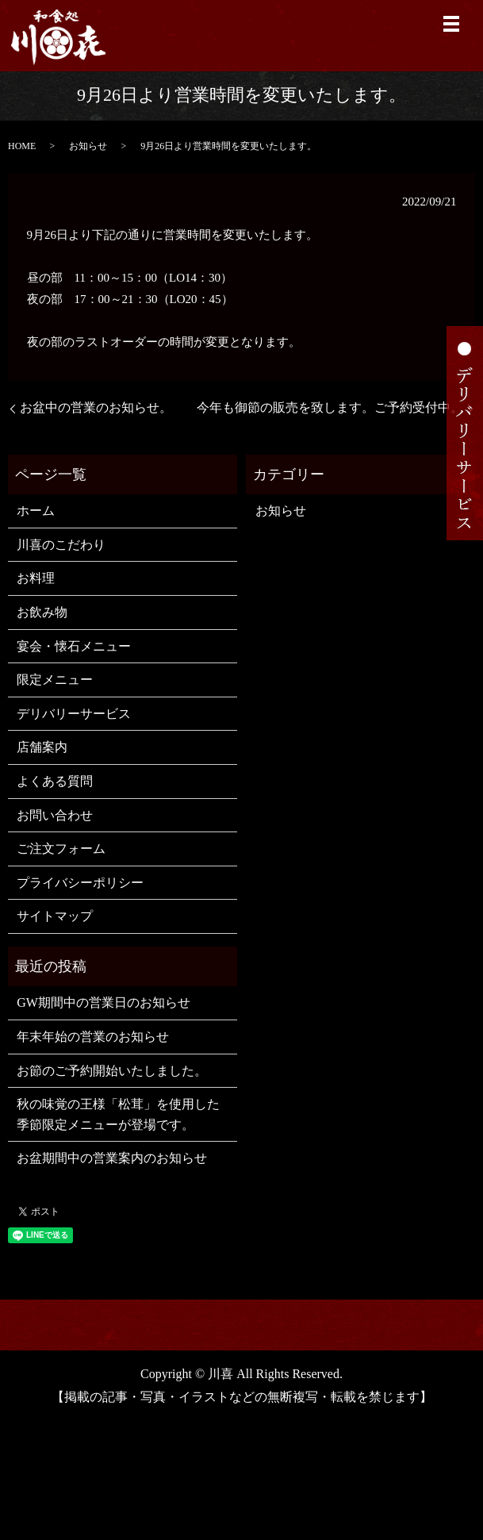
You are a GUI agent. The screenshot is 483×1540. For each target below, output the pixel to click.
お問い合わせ (55, 815)
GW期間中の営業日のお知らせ (103, 1002)
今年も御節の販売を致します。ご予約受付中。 (330, 407)
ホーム (36, 510)
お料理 (36, 578)
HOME (22, 146)
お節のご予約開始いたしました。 (112, 1070)
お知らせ (88, 146)
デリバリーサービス (74, 713)
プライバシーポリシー (80, 882)
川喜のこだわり (61, 544)
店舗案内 (42, 747)
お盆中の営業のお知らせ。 (96, 407)
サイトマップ (55, 916)
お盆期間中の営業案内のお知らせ (112, 1158)
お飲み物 (42, 612)
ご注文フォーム (61, 848)
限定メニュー (55, 679)
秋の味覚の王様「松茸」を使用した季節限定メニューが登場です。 (118, 1114)
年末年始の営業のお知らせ (93, 1036)
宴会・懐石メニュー (74, 646)
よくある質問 (55, 781)
